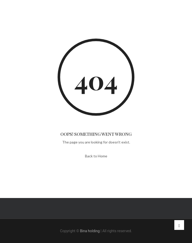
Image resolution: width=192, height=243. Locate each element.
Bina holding (90, 231)
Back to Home (96, 156)
